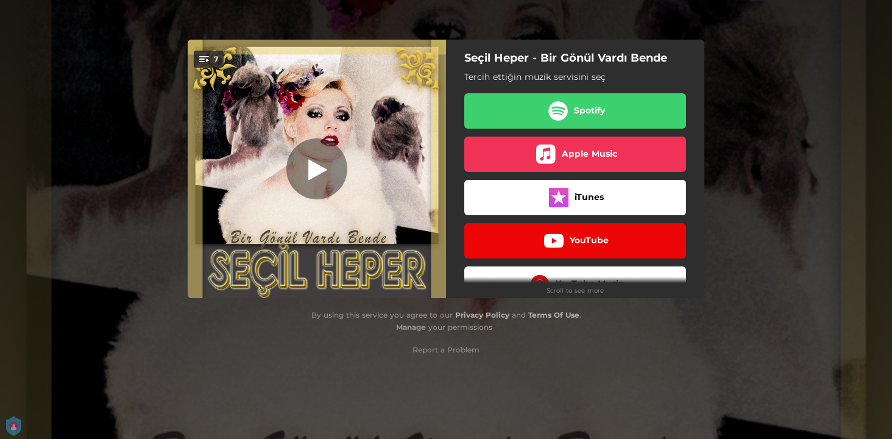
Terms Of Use (553, 314)
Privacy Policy (482, 314)
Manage (411, 327)
